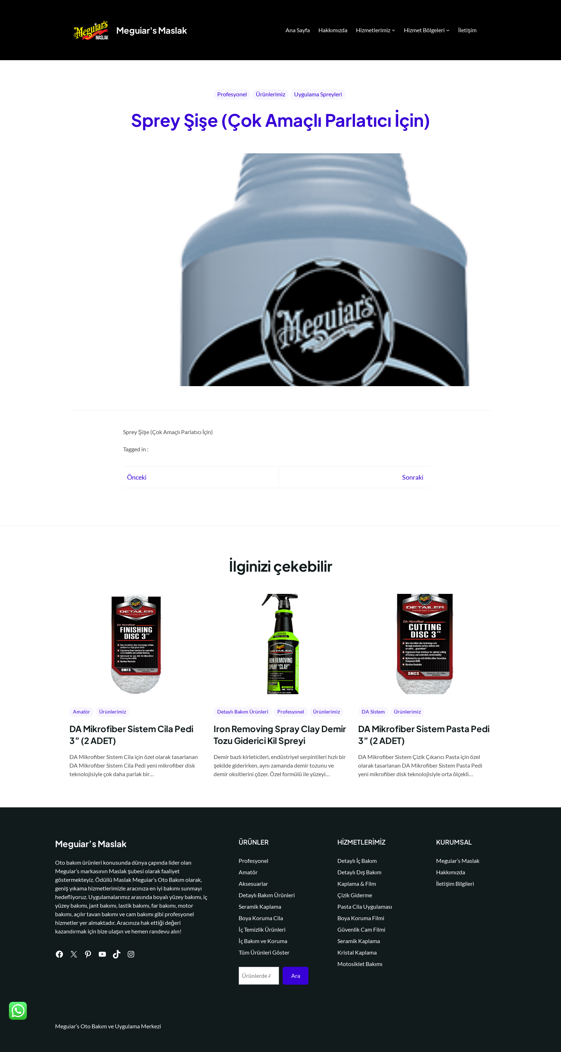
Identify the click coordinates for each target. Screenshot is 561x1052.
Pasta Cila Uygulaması (367, 906)
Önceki (137, 477)
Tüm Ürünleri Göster (267, 952)
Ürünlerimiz (270, 94)
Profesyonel (232, 94)
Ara (297, 975)
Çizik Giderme (357, 895)
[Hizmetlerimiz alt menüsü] (393, 30)
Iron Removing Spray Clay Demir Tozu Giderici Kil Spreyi (280, 734)
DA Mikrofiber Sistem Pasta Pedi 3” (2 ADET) (423, 734)
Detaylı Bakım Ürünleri (242, 711)
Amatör (81, 711)
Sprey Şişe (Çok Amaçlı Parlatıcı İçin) (280, 120)
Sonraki (413, 477)
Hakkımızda (451, 872)
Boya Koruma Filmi (363, 917)
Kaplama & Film (359, 883)
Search (488, 31)
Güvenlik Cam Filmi (363, 929)
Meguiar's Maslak (151, 30)
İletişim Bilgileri (456, 883)
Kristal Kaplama (359, 952)
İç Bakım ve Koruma (266, 940)
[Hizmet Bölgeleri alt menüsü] (448, 30)
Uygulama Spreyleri (318, 94)
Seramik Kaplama (263, 906)
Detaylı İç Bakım (359, 860)
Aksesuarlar (256, 883)
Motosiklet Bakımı (362, 963)
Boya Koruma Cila (264, 917)
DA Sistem (373, 711)
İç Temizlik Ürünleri (265, 929)
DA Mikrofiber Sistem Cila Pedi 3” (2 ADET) (131, 734)
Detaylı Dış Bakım (362, 872)
